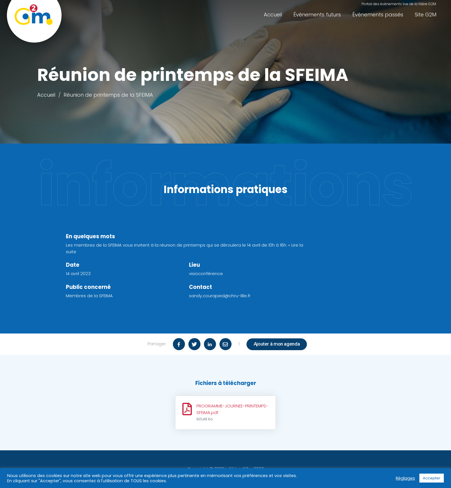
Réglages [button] (405, 478)
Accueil (273, 14)
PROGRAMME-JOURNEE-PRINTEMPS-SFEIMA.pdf (232, 412)
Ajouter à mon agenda (277, 344)
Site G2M (425, 14)
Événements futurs (317, 14)
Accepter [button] (431, 478)
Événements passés (377, 14)
